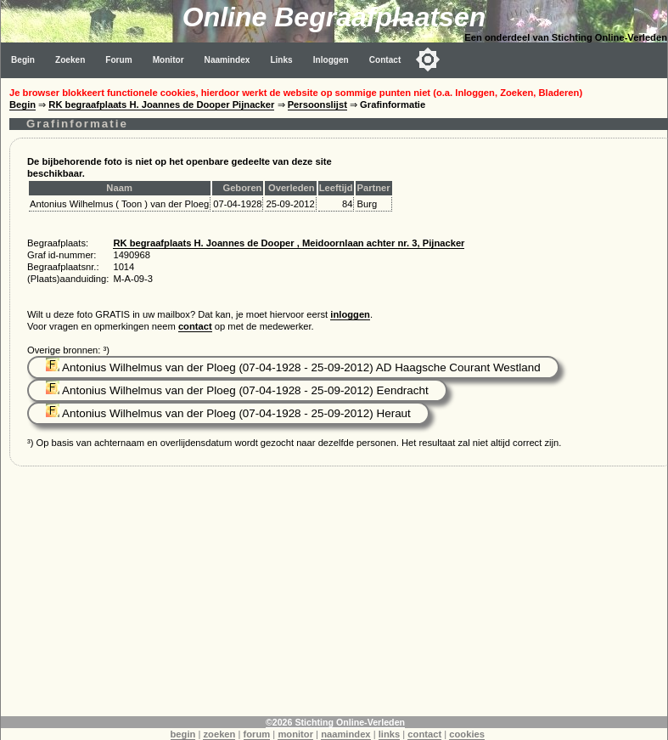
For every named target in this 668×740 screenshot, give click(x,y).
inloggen (350, 314)
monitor (295, 734)
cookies (467, 734)
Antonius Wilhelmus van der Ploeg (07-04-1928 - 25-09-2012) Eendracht (237, 390)
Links (281, 60)
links (390, 734)
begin (183, 734)
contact (195, 326)
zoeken (219, 734)
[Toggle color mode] (428, 59)
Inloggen (331, 60)
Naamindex (227, 60)
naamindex (345, 734)
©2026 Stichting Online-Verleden (335, 722)
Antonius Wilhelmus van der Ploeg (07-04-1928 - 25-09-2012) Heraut (228, 413)
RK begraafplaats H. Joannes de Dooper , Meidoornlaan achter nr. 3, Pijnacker (288, 243)
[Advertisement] (334, 597)
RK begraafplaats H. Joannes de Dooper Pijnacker (161, 104)
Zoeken (70, 60)
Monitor (168, 60)
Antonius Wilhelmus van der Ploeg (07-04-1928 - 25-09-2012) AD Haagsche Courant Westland (293, 367)
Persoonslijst (317, 104)
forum (257, 734)
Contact (385, 60)
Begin (23, 60)
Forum (118, 60)
